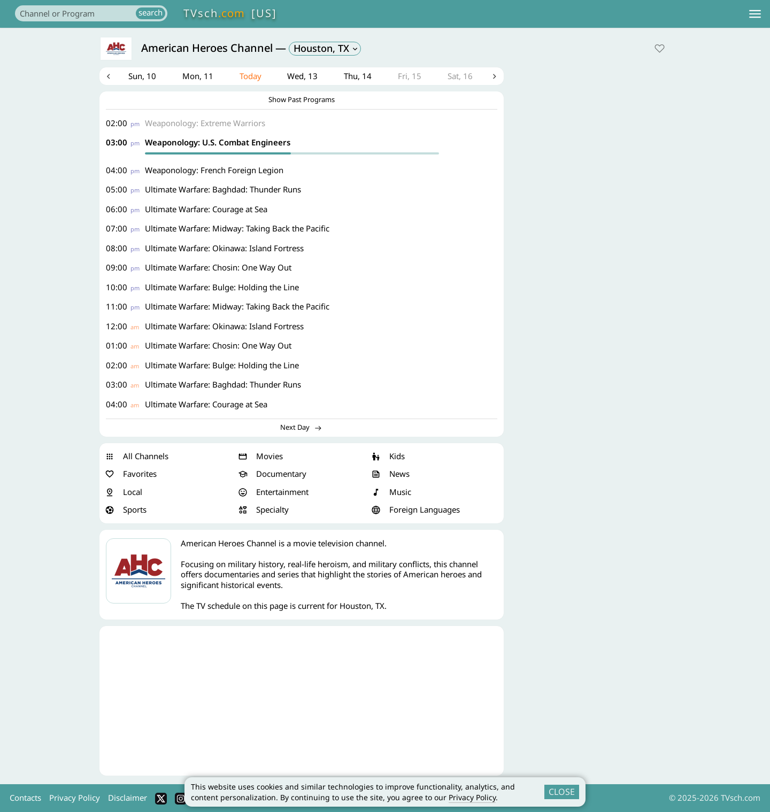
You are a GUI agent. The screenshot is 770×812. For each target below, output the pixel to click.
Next (495, 77)
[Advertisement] (302, 702)
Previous (109, 77)
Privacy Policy (472, 797)
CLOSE (562, 792)
